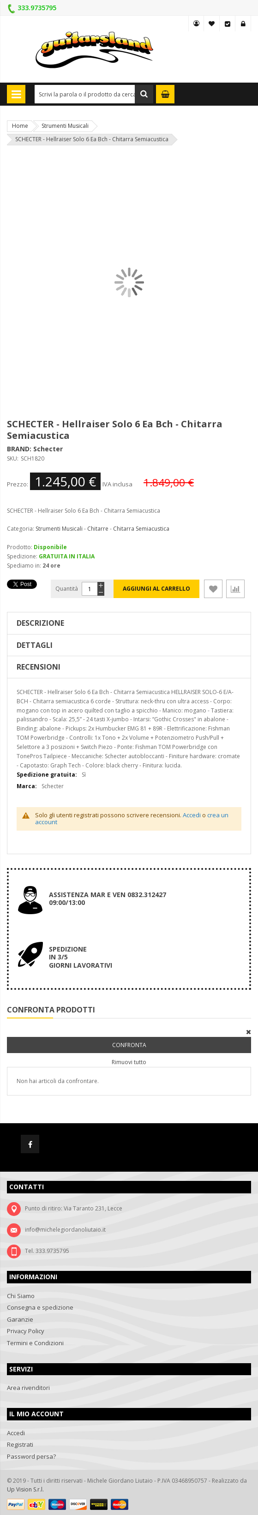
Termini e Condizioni (35, 1343)
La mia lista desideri (212, 23)
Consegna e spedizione (40, 1307)
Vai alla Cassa (227, 23)
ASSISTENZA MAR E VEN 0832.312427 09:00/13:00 (107, 898)
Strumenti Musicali (65, 126)
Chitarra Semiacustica (141, 529)
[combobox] (94, 94)
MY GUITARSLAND (196, 23)
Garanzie (20, 1319)
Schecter (48, 448)
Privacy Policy (25, 1331)
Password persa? (31, 1456)
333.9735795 (37, 7)
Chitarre (97, 529)
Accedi (243, 23)
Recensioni (38, 667)
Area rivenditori (28, 1387)
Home (20, 126)
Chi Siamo (21, 1296)
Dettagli (35, 645)
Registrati (20, 1444)
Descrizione (40, 623)
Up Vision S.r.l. (25, 1489)
